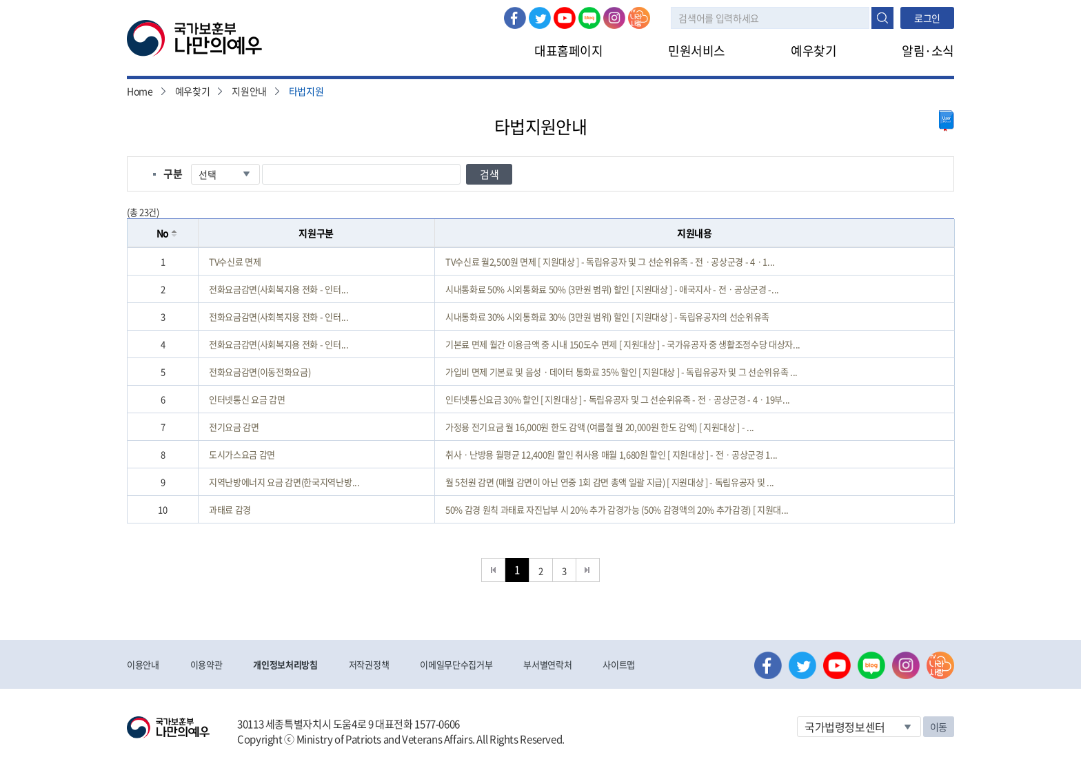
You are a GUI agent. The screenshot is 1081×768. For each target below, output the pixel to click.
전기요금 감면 (234, 426)
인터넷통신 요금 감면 (247, 399)
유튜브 (565, 18)
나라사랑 (639, 18)
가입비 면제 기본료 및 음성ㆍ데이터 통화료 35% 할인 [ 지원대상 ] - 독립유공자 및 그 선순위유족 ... (621, 371)
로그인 (290, 7)
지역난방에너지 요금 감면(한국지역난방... (284, 481)
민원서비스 (696, 50)
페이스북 (515, 18)
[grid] (541, 385)
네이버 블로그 (589, 18)
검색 (882, 18)
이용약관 (206, 664)
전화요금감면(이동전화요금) (259, 371)
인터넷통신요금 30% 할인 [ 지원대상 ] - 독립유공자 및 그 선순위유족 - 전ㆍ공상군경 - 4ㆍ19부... (617, 399)
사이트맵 (619, 664)
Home (140, 91)
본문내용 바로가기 (0, 0)
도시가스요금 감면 (242, 454)
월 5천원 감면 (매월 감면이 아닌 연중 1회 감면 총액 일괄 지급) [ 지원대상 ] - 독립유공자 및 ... (609, 481)
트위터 (540, 18)
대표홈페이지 (568, 50)
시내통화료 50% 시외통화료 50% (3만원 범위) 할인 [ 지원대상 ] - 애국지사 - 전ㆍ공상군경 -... (612, 288)
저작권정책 (369, 664)
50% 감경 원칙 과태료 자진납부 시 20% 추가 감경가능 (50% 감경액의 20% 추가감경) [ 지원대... (617, 509)
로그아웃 (339, 7)
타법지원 (306, 91)
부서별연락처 (547, 664)
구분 (172, 173)
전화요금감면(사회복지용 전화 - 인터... (279, 288)
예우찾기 (813, 50)
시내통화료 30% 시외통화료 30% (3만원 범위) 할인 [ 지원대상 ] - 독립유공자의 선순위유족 (607, 316)
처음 (493, 570)
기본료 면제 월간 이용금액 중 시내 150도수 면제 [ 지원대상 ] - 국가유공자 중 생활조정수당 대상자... (622, 344)
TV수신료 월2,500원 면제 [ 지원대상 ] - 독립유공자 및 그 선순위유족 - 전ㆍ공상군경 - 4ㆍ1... (610, 261)
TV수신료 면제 (235, 261)
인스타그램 (614, 18)
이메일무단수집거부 (456, 664)
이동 (938, 727)
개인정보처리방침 (285, 664)
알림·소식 (928, 50)
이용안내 (143, 664)
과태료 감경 (230, 509)
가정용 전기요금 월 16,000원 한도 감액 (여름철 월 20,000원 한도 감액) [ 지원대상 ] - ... (599, 426)
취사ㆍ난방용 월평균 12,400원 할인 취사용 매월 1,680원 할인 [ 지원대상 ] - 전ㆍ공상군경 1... (611, 454)
